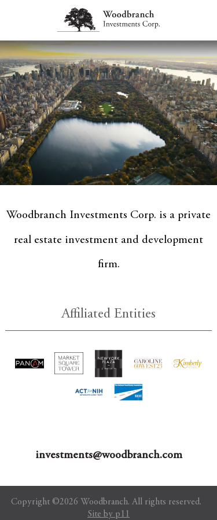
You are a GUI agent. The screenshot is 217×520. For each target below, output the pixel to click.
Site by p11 (108, 514)
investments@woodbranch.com (108, 455)
